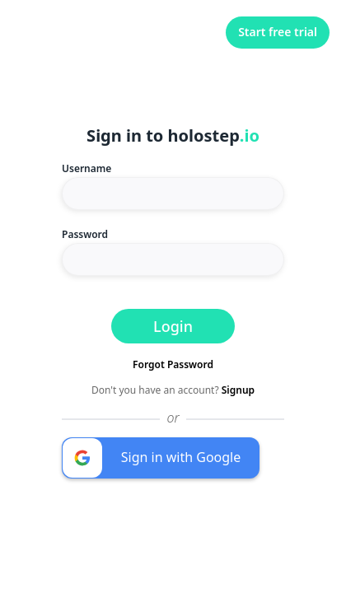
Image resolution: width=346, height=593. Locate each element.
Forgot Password (173, 364)
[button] (161, 458)
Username (86, 168)
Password (85, 234)
